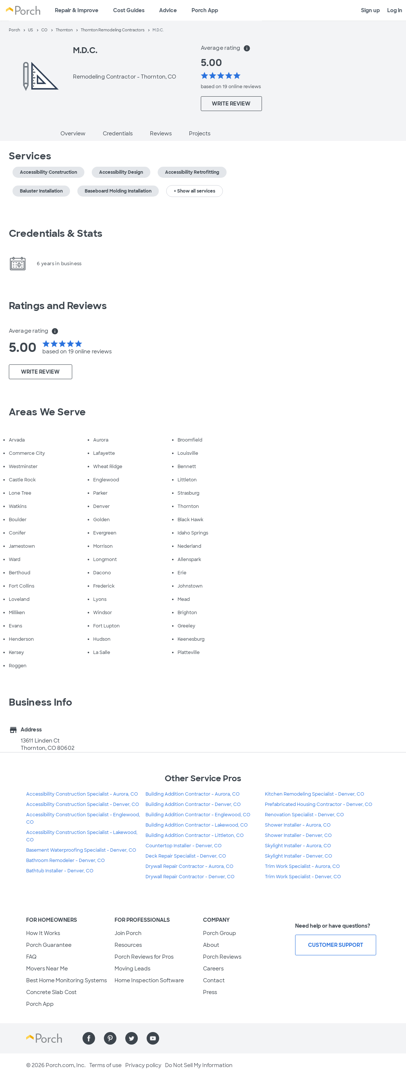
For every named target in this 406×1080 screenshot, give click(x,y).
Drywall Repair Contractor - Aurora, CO (189, 866)
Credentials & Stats (55, 233)
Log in (394, 10)
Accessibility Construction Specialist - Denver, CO (82, 804)
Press (210, 992)
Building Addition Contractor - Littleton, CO (195, 835)
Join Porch (128, 933)
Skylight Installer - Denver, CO (298, 856)
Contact (214, 980)
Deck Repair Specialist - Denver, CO (186, 856)
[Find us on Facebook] (89, 1038)
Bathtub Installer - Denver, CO (59, 871)
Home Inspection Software (149, 980)
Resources (128, 945)
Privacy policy (143, 1065)
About (211, 945)
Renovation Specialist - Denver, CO (304, 815)
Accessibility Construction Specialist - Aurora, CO (82, 794)
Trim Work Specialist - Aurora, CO (302, 866)
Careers (213, 968)
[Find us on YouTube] (153, 1038)
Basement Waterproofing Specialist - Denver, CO (81, 850)
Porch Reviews (222, 956)
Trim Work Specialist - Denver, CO (303, 877)
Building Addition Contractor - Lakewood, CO (197, 825)
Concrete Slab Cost (51, 992)
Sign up (370, 10)
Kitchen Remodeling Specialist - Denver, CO (314, 794)
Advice (168, 10)
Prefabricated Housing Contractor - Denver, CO (318, 804)
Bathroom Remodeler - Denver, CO (65, 860)
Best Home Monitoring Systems (66, 980)
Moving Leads (132, 968)
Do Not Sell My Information (198, 1065)
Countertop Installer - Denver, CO (183, 846)
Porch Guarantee (48, 945)
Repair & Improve (76, 10)
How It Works (43, 933)
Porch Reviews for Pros (144, 956)
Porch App (205, 10)
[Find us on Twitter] (131, 1038)
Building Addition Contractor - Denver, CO (193, 804)
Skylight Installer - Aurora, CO (298, 846)
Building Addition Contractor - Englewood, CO (198, 815)
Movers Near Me (47, 968)
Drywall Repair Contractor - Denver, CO (190, 877)
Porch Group (219, 933)
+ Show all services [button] (194, 191)
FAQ (31, 956)
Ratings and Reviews (58, 306)
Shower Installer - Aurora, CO (297, 825)
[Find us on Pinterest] (110, 1038)
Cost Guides (128, 10)
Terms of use (105, 1065)
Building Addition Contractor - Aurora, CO (192, 794)
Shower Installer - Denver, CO (298, 835)
